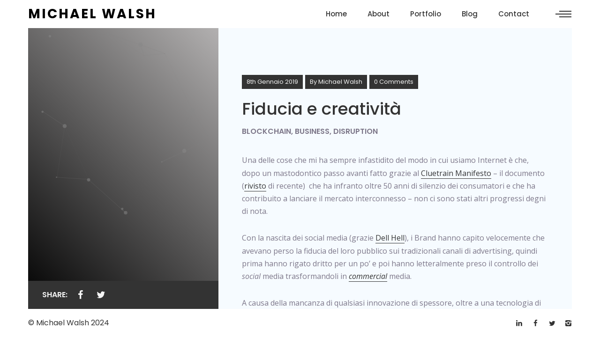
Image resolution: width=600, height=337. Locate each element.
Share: (55, 294)
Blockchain (266, 131)
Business (312, 131)
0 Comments (393, 81)
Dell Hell (390, 238)
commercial (368, 276)
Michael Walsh (340, 81)
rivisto (255, 186)
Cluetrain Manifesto (456, 173)
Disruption (355, 131)
